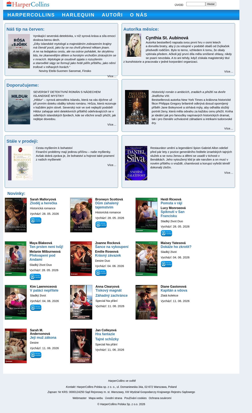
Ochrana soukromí (160, 398)
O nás (138, 14)
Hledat (211, 4)
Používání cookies (135, 398)
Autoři (112, 14)
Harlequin (78, 14)
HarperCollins (31, 14)
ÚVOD (179, 4)
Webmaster (79, 398)
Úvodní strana (113, 398)
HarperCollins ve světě (122, 380)
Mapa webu (96, 398)
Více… (111, 76)
